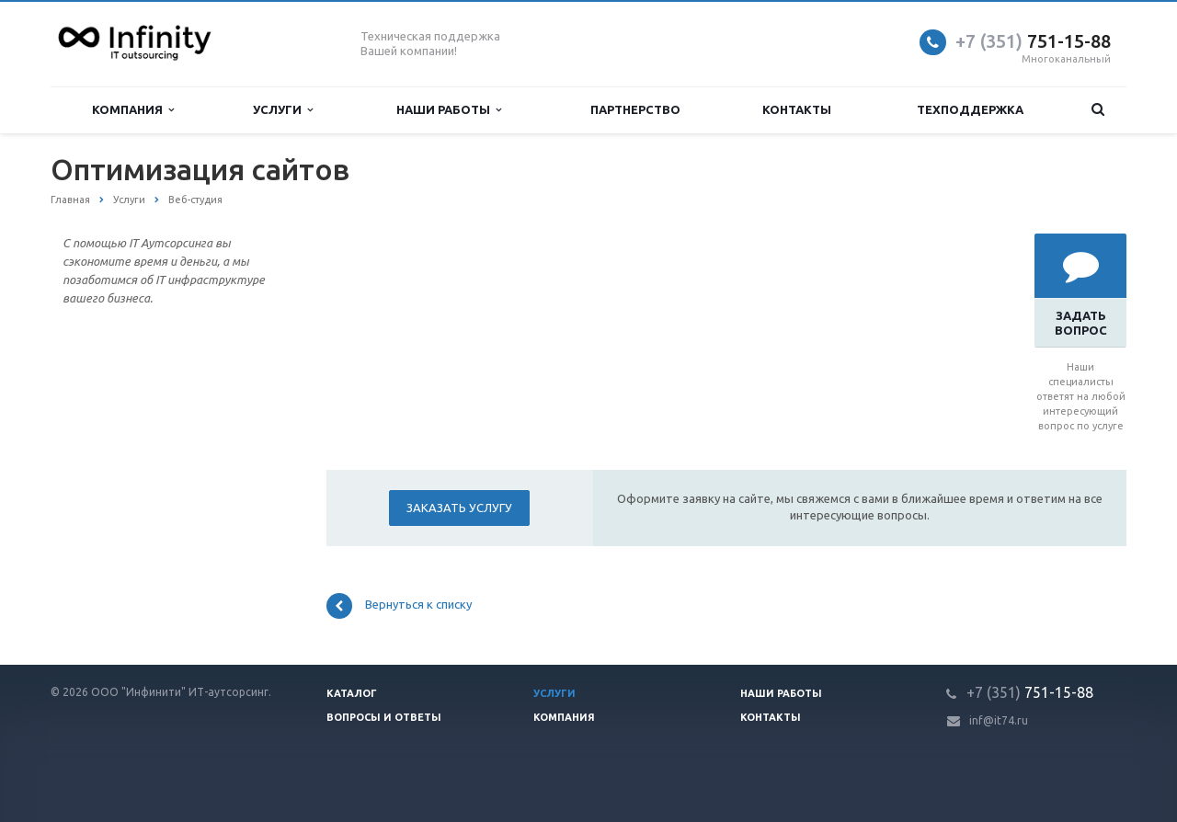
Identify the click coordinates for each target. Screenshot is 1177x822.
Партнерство (635, 109)
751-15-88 (1033, 40)
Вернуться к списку (399, 606)
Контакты (796, 109)
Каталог (351, 693)
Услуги (283, 110)
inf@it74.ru (998, 720)
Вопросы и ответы (383, 717)
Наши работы (448, 110)
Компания (133, 110)
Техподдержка (970, 109)
